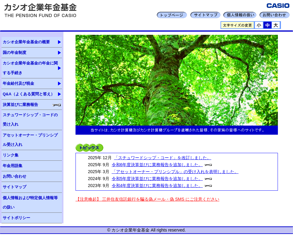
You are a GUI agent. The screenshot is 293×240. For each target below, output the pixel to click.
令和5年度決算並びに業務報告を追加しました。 (157, 178)
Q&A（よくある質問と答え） (29, 94)
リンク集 (10, 155)
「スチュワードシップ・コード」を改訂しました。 (162, 157)
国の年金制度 (14, 52)
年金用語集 (12, 165)
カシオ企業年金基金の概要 (26, 42)
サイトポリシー (16, 217)
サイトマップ (14, 187)
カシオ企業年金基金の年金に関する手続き (30, 68)
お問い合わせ (14, 176)
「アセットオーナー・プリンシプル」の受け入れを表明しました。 (175, 171)
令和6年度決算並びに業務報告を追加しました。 (157, 164)
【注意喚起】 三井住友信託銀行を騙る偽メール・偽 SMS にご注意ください (147, 199)
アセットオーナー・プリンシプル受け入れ (30, 140)
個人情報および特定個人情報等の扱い (30, 202)
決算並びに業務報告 (20, 104)
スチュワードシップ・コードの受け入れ (30, 120)
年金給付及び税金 (18, 83)
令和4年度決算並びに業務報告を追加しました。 (157, 185)
